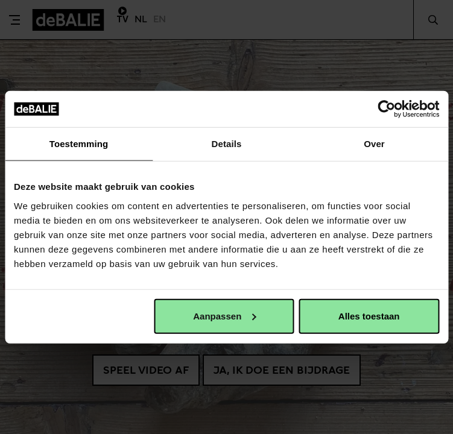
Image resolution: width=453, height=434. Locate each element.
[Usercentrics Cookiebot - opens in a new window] (386, 109)
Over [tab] (374, 144)
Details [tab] (227, 144)
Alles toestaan (369, 315)
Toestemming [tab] (79, 144)
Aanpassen (224, 315)
